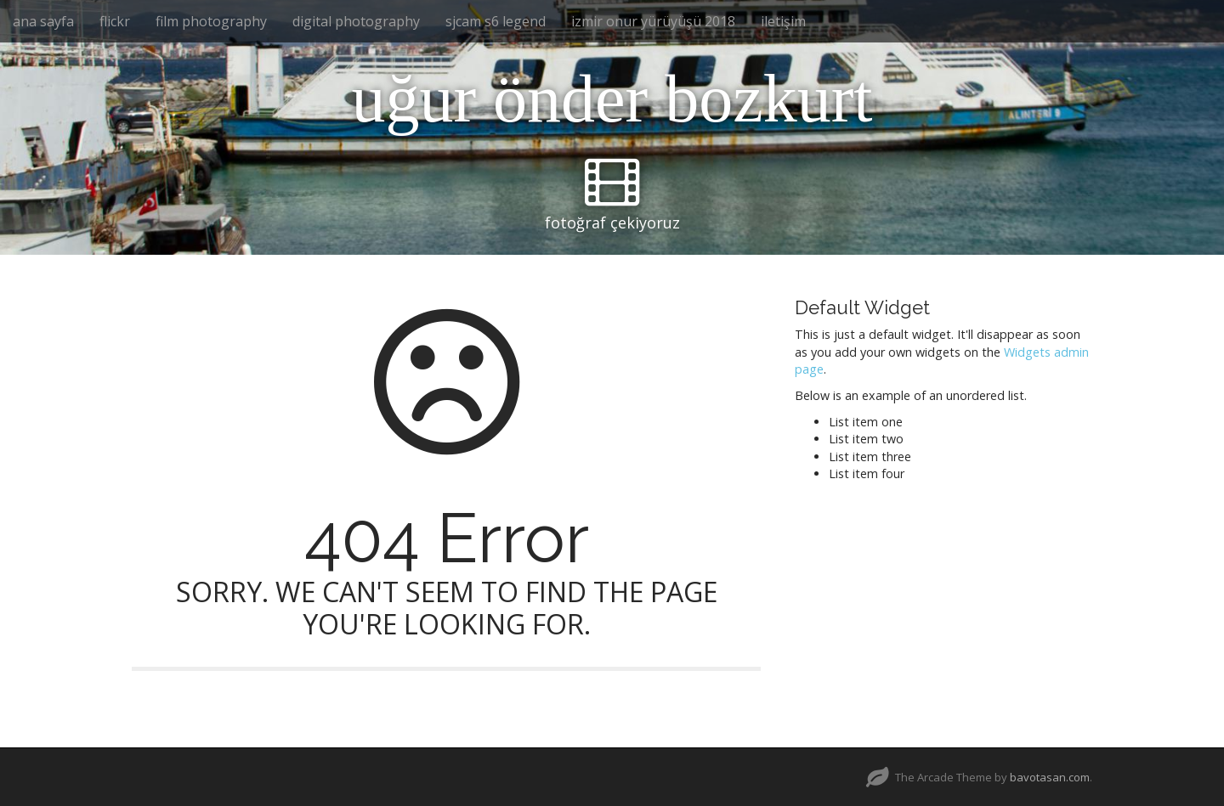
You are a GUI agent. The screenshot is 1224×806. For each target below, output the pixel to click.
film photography (211, 21)
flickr (114, 21)
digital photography (356, 21)
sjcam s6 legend (495, 21)
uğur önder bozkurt (611, 98)
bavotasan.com (1050, 777)
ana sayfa (43, 21)
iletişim (783, 21)
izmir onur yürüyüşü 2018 (653, 21)
